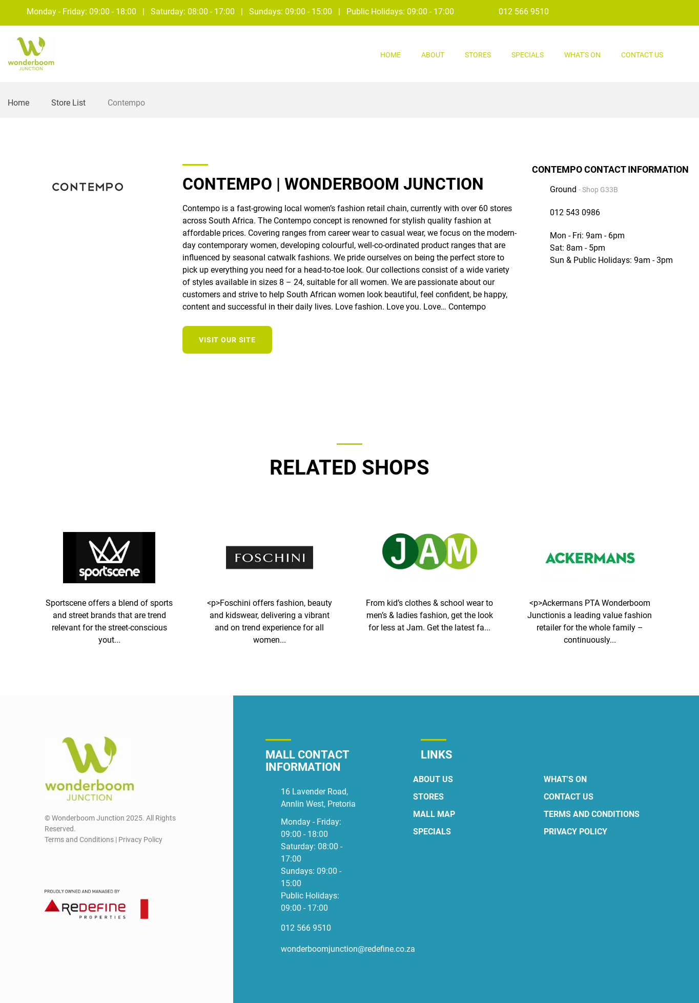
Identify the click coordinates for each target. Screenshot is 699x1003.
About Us (433, 779)
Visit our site (227, 340)
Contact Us (642, 55)
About (432, 55)
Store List (68, 103)
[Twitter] (510, 338)
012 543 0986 (575, 212)
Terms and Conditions (592, 814)
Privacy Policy (575, 831)
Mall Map (434, 814)
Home (390, 55)
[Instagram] (684, 11)
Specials (527, 55)
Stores (478, 55)
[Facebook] (665, 11)
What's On (582, 55)
